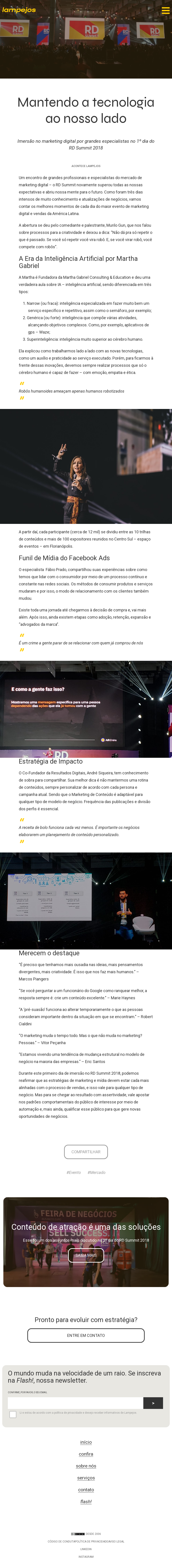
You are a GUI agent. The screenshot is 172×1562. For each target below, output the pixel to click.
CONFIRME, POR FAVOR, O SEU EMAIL (27, 1392)
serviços (86, 1478)
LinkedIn (86, 1549)
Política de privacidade (91, 1541)
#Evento (74, 1172)
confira (86, 1454)
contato (86, 1489)
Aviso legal (116, 1541)
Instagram (86, 1556)
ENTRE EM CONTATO (86, 1335)
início (86, 1442)
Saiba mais (86, 1255)
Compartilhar (86, 1151)
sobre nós (86, 1466)
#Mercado (96, 1172)
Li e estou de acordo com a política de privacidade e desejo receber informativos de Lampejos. (72, 1414)
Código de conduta (61, 1541)
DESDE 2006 (86, 1534)
